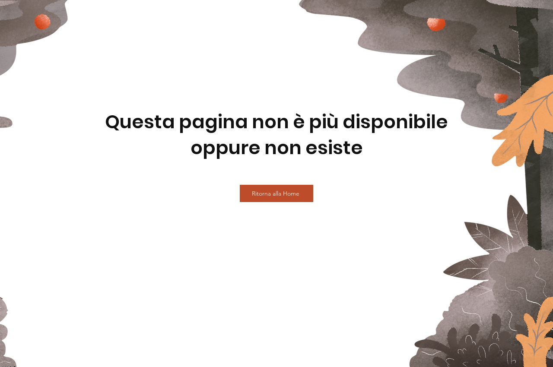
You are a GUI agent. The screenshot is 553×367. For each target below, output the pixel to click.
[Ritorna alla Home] (276, 193)
